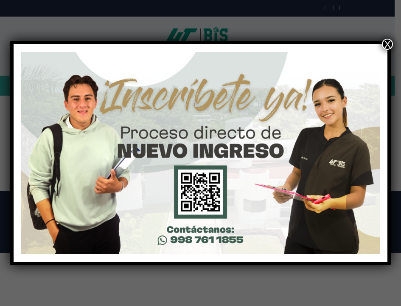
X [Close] (387, 44)
